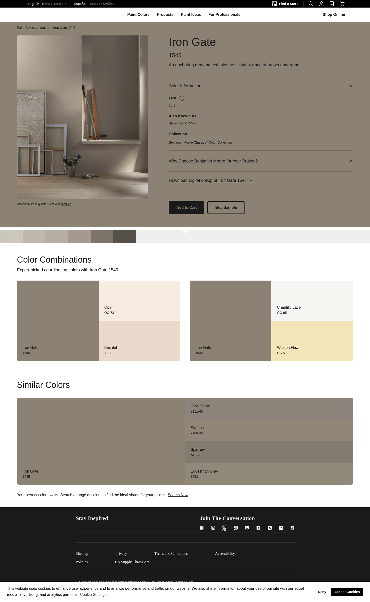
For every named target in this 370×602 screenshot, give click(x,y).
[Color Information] (261, 86)
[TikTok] (292, 528)
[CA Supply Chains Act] (146, 561)
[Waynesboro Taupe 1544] (79, 236)
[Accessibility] (238, 552)
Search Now (178, 495)
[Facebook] (202, 528)
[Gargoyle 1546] (102, 236)
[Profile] (321, 4)
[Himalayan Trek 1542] (34, 236)
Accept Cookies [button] (347, 592)
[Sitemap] (95, 552)
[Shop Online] (342, 4)
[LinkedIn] (281, 528)
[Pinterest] (247, 528)
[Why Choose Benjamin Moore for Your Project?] (261, 161)
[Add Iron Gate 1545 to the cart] (186, 207)
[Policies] (95, 561)
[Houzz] (270, 528)
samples (66, 204)
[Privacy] (134, 552)
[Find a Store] (286, 4)
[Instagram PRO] (224, 528)
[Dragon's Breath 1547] (124, 236)
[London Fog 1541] (11, 236)
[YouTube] (236, 528)
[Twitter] (258, 528)
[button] (48, 4)
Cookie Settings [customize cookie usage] (93, 595)
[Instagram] (213, 528)
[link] (332, 4)
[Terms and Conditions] (184, 552)
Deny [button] (322, 592)
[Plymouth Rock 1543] (56, 236)
